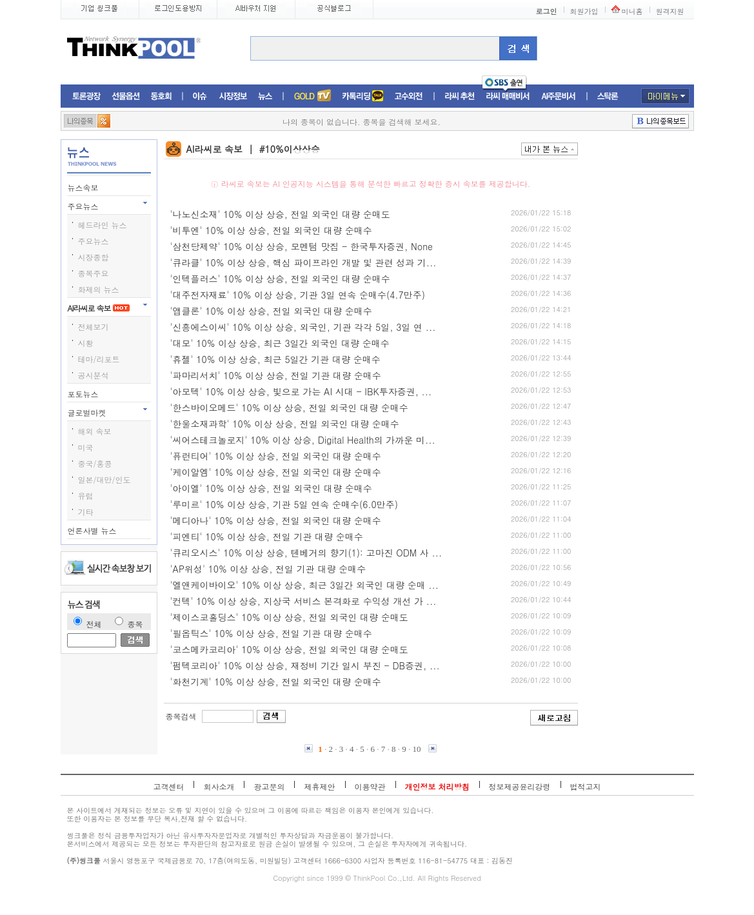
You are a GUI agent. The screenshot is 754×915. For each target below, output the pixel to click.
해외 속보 (95, 431)
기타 (86, 511)
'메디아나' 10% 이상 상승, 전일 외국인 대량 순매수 (275, 520)
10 (417, 749)
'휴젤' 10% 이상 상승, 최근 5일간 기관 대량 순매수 (275, 359)
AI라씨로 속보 (99, 307)
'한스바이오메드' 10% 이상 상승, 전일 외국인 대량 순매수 (289, 407)
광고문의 (268, 786)
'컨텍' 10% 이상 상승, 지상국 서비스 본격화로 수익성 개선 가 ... (303, 601)
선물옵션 (126, 96)
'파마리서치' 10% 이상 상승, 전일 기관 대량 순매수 (275, 375)
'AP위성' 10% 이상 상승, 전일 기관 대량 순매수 (268, 568)
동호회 (161, 96)
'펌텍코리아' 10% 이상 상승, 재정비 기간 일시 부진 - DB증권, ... (305, 665)
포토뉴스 (84, 393)
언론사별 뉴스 (93, 530)
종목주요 (93, 273)
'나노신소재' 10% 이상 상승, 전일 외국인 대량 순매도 (280, 214)
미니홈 (632, 11)
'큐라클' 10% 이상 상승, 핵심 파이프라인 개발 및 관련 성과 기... (303, 262)
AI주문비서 (559, 96)
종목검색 (181, 716)
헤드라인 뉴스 (102, 224)
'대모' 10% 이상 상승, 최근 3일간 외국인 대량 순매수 (280, 343)
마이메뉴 (665, 96)
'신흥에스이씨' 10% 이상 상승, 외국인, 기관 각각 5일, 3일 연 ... (303, 326)
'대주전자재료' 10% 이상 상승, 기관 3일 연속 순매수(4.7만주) (298, 294)
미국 (86, 447)
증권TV (312, 96)
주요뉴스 (84, 206)
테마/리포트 (99, 358)
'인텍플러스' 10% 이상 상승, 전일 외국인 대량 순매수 (280, 278)
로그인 (546, 11)
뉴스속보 (84, 187)
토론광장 (86, 96)
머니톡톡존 (362, 96)
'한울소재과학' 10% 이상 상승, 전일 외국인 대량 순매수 (284, 423)
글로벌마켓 (88, 412)
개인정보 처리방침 (437, 786)
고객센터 (168, 786)
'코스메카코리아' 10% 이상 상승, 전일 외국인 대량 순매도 (289, 649)
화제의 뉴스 (98, 289)
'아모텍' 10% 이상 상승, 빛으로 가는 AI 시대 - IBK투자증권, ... (301, 391)
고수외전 (409, 96)
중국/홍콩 (95, 463)
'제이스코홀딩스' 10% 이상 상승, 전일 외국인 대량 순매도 (289, 617)
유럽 (86, 495)
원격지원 (670, 11)
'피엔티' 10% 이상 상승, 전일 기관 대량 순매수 (266, 536)
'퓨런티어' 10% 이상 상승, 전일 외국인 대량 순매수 (275, 455)
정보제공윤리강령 (520, 786)
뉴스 (265, 96)
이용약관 (370, 786)
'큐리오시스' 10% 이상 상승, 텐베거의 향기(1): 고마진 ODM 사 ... (306, 552)
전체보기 (93, 326)
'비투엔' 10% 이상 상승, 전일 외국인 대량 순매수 (271, 230)
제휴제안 (319, 786)
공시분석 (93, 374)
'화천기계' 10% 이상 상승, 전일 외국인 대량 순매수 (275, 681)
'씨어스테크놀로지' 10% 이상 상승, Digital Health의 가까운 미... (302, 439)
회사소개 (218, 786)
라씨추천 (459, 96)
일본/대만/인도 (104, 479)
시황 (86, 342)
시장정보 (233, 96)
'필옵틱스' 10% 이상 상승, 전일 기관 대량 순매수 (271, 633)
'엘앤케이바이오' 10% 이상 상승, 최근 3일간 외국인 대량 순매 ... (304, 584)
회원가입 (584, 11)
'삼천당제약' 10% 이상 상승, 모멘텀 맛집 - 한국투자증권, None (301, 246)
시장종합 (93, 256)
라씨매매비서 (508, 96)
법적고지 (585, 786)
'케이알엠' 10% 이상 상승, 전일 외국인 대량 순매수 (275, 472)
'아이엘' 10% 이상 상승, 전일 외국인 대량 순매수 (271, 488)
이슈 (200, 96)
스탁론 (608, 96)
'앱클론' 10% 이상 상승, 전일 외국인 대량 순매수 (271, 310)
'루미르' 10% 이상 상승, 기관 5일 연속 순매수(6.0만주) (284, 504)
